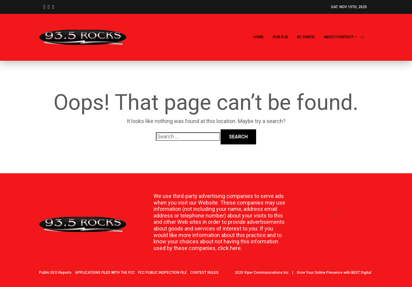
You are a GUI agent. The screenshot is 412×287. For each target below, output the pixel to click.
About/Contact (339, 37)
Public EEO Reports (55, 272)
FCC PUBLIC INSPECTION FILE (162, 272)
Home (258, 37)
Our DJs (280, 37)
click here (229, 248)
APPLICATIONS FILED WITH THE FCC (105, 272)
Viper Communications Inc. (267, 272)
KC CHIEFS (305, 37)
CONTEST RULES (204, 272)
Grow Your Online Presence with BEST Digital (334, 272)
